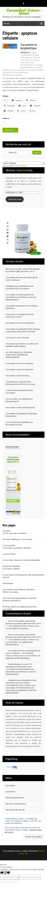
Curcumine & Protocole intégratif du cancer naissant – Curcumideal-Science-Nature (23, 653)
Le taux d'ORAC (9, 554)
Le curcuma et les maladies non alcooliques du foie (19, 423)
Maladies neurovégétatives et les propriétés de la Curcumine (20, 287)
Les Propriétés (9, 545)
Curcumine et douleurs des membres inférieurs (22, 307)
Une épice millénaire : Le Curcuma (17, 539)
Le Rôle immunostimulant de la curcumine (19, 391)
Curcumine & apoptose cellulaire (17, 548)
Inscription (10, 785)
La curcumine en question (17, 628)
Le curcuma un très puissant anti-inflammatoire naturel (23, 576)
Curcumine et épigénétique (28, 46)
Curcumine (34, 60)
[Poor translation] (7, 873)
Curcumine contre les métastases (20, 323)
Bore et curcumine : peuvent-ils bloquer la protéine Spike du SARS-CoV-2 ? (23, 270)
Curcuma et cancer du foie (17, 338)
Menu (7, 23)
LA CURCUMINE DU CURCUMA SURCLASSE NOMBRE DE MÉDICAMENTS (19, 354)
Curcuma (24, 60)
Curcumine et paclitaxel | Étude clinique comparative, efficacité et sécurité (23, 330)
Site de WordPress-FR (15, 810)
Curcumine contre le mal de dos (19, 369)
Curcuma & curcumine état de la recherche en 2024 (20, 315)
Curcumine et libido (11, 569)
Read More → (10, 130)
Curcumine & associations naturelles (18, 589)
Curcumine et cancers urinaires (19, 363)
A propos (6, 531)
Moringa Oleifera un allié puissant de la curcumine (19, 608)
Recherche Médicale (11, 566)
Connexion (10, 791)
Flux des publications (15, 798)
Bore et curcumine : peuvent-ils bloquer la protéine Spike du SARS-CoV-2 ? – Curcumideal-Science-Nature (23, 623)
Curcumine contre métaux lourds (20, 407)
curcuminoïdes (21, 72)
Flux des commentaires (16, 804)
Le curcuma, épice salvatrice (15, 533)
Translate (19, 166)
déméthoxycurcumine (12, 75)
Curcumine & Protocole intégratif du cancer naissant (22, 278)
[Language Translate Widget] (23, 163)
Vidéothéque (8, 583)
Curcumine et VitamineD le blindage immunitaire (21, 414)
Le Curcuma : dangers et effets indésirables (21, 560)
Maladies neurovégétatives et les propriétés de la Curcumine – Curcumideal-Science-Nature (21, 682)
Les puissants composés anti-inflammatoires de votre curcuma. (20, 383)
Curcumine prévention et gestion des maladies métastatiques (22, 345)
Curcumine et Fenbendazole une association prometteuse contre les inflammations (21, 297)
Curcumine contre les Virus (17, 376)
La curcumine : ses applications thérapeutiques (19, 400)
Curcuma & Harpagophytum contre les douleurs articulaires (19, 599)
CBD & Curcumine (10, 592)
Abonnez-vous (14, 199)
